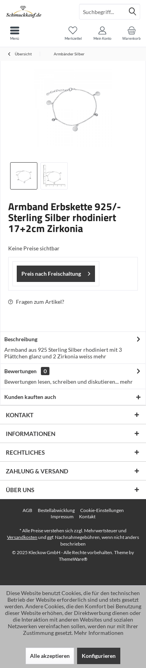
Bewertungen (20, 371)
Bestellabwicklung (56, 510)
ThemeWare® (73, 559)
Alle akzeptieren (50, 655)
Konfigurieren (99, 655)
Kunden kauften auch (30, 396)
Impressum (62, 516)
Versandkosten (22, 537)
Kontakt (87, 516)
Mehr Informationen (98, 632)
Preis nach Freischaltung (55, 272)
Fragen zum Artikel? (36, 301)
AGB (27, 510)
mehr (99, 356)
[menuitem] (131, 33)
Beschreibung (20, 339)
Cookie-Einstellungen (102, 510)
